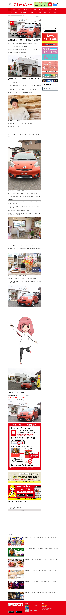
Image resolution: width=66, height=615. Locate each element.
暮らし (36, 12)
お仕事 (32, 12)
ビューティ (54, 9)
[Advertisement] (24, 521)
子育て (31, 9)
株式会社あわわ (44, 605)
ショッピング (11, 12)
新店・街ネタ (18, 9)
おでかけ (27, 9)
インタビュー (45, 12)
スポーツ (39, 12)
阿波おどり (50, 12)
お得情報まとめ (17, 12)
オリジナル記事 (23, 12)
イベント (23, 9)
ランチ (39, 9)
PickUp (55, 12)
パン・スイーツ (48, 9)
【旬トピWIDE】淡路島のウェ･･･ (35, 605)
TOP (9, 9)
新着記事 (13, 9)
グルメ (35, 9)
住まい (29, 12)
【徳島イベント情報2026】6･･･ (34, 610)
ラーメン (42, 9)
